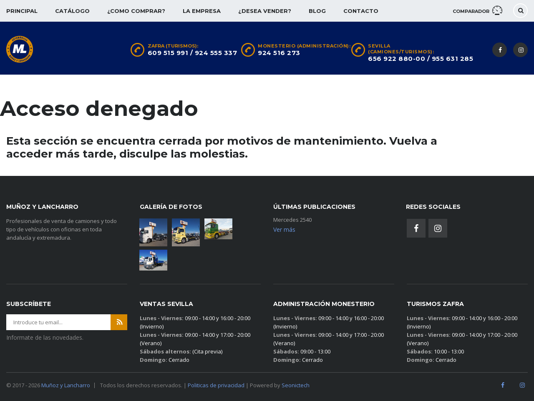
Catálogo (72, 11)
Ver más (284, 229)
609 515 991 (168, 53)
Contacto (360, 11)
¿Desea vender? (264, 11)
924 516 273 (279, 53)
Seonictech (296, 385)
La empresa (202, 11)
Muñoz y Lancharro (65, 385)
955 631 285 (453, 59)
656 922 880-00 (396, 59)
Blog (317, 11)
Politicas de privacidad (216, 385)
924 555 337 (216, 53)
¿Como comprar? (136, 11)
